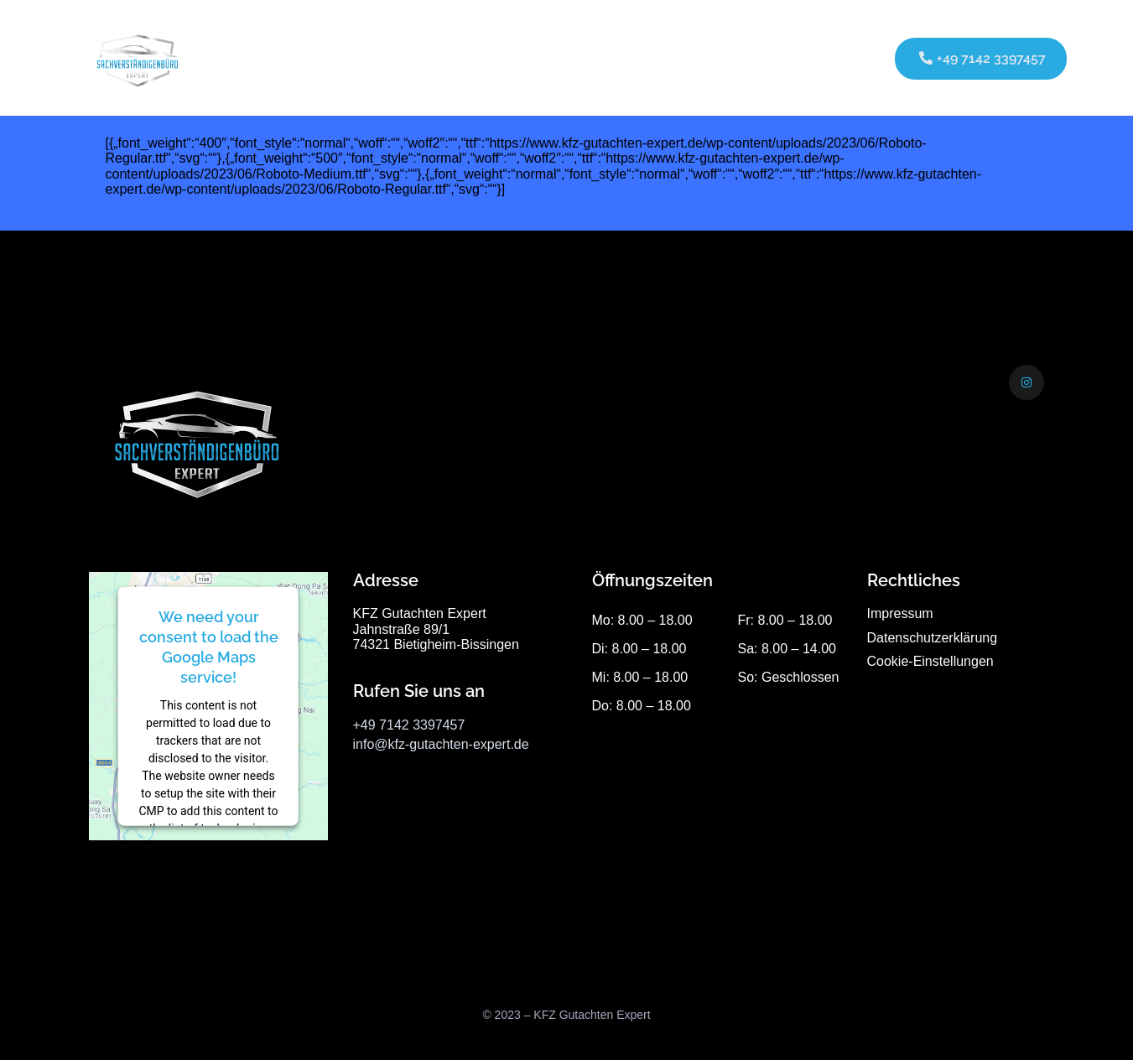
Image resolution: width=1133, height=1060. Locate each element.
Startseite (374, 57)
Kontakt (702, 57)
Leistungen (462, 57)
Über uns (557, 57)
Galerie (632, 57)
